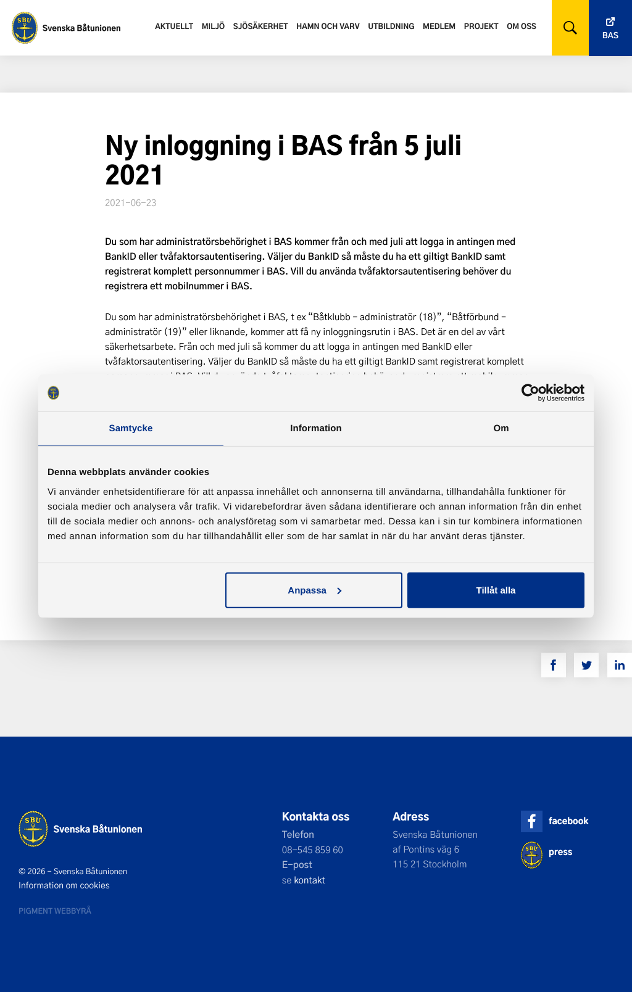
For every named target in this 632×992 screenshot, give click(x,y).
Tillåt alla (495, 589)
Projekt (481, 26)
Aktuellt (174, 26)
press (560, 852)
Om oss (521, 26)
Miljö (213, 26)
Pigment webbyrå (55, 911)
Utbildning (391, 26)
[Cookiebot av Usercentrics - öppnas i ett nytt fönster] (530, 393)
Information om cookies (64, 885)
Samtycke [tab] (131, 428)
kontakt (309, 880)
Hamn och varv (327, 26)
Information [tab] (316, 428)
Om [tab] (501, 428)
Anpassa (314, 589)
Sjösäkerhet (260, 26)
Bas (610, 35)
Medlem (439, 26)
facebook (568, 821)
